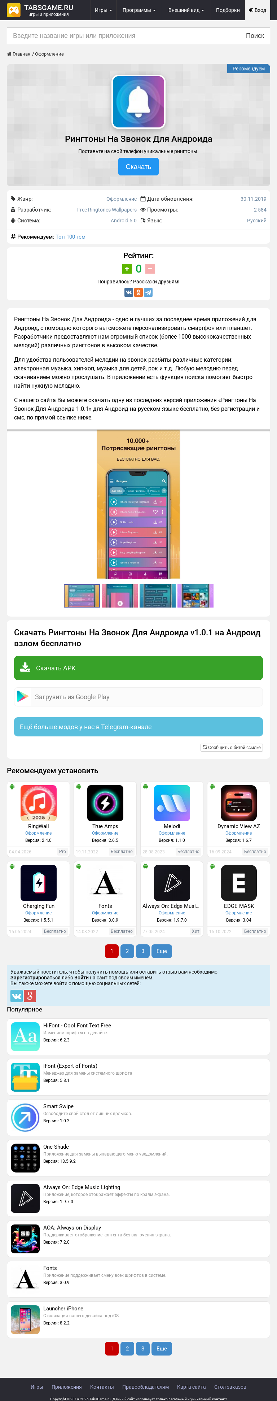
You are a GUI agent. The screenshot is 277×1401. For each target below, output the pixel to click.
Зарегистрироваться (35, 977)
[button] (263, 436)
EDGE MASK (239, 906)
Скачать (138, 166)
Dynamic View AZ (238, 826)
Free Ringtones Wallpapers (107, 210)
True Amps (105, 826)
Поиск (255, 35)
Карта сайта (191, 1387)
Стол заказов (230, 1387)
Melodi (172, 826)
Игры (37, 1387)
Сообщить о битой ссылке (232, 747)
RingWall (38, 826)
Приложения (67, 1387)
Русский (257, 220)
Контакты (102, 1387)
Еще (162, 951)
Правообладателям (145, 1387)
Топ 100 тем (70, 237)
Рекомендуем (249, 68)
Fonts (105, 906)
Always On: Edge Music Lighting (172, 906)
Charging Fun (38, 906)
